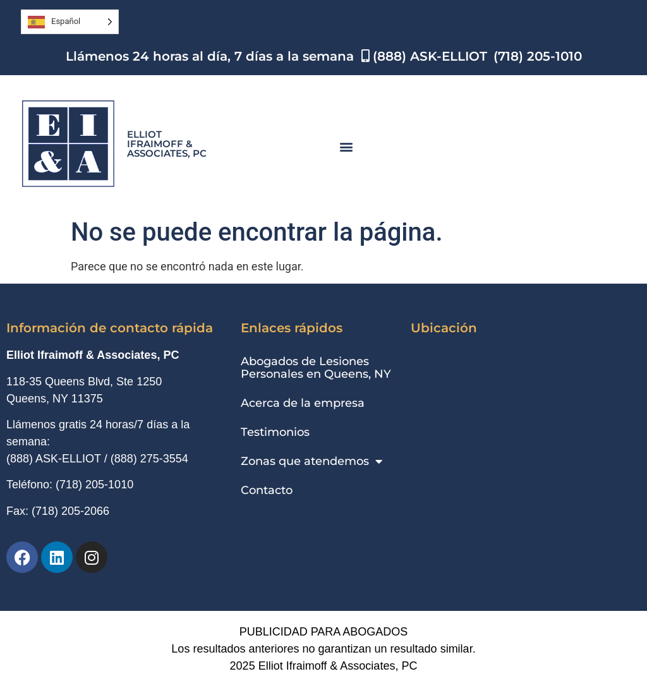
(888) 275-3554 (149, 458)
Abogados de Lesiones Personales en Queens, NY (316, 367)
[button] (346, 146)
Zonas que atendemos (311, 461)
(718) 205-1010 (94, 484)
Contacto (267, 490)
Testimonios (275, 432)
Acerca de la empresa (303, 403)
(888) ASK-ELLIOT (53, 458)
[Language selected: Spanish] (70, 21)
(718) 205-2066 (70, 511)
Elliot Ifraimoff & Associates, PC (167, 143)
